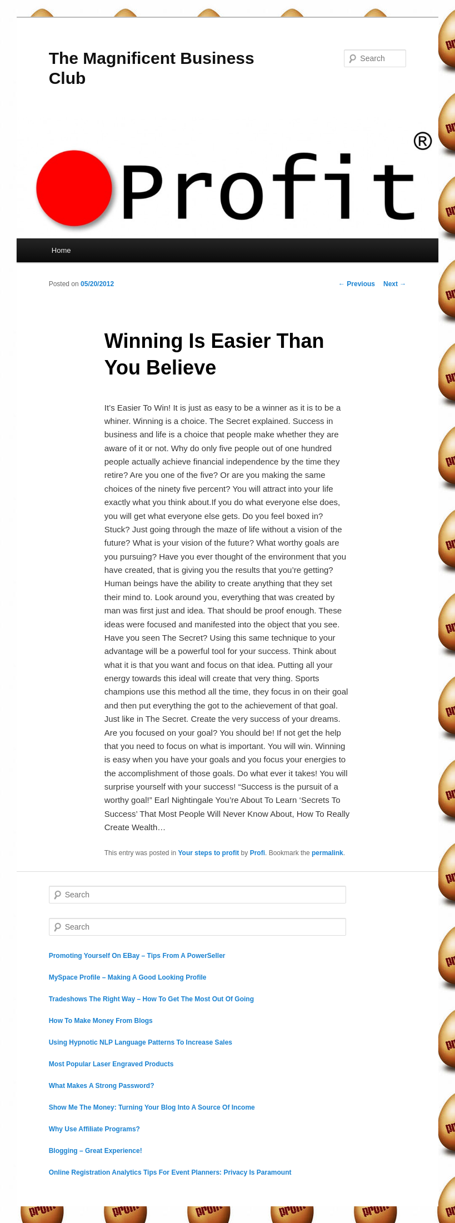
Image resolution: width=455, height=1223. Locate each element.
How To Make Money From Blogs (101, 1021)
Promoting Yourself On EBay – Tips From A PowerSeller (137, 956)
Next (394, 284)
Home (61, 250)
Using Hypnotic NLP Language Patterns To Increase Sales (140, 1042)
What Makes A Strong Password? (101, 1086)
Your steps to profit (208, 853)
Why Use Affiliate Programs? (94, 1129)
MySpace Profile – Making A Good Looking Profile (128, 977)
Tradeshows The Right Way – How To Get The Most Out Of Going (151, 999)
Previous (356, 284)
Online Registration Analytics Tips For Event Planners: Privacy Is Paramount (170, 1172)
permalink (327, 853)
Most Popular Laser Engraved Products (111, 1064)
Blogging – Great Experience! (95, 1151)
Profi (257, 853)
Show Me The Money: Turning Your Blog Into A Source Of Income (152, 1107)
